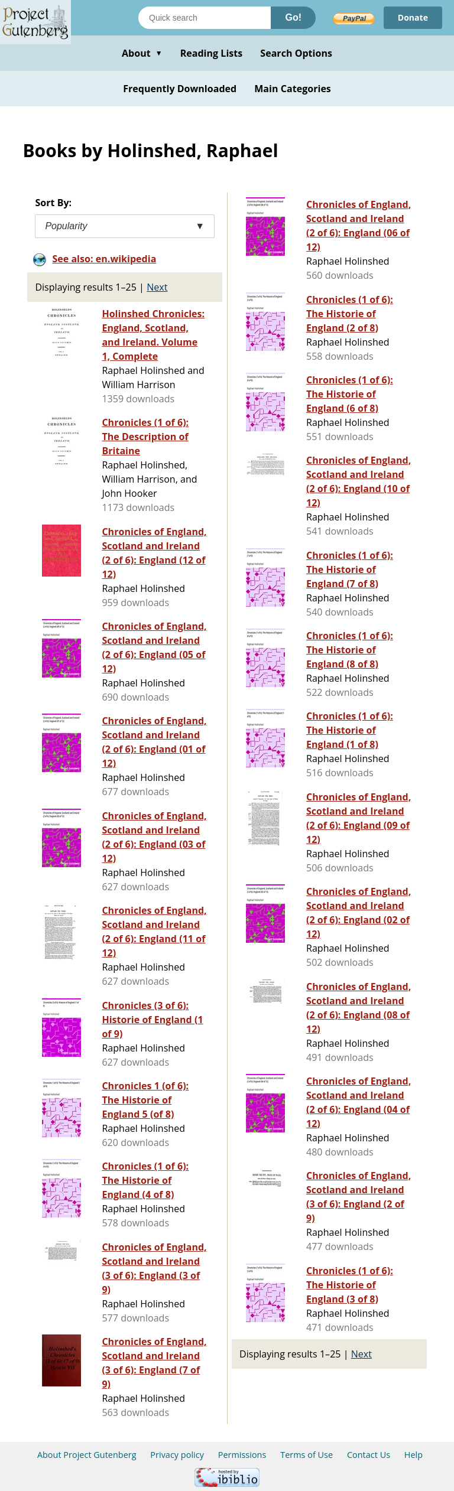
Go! (293, 17)
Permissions (242, 1454)
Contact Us (368, 1454)
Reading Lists (211, 53)
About (142, 53)
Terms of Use (306, 1454)
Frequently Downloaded (179, 88)
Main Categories (292, 88)
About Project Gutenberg (87, 1454)
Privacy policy (177, 1454)
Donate (413, 17)
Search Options (296, 53)
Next (157, 287)
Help (413, 1454)
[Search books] (204, 17)
